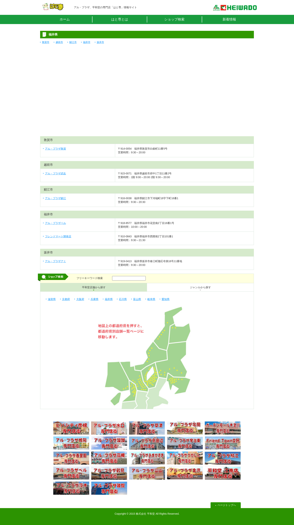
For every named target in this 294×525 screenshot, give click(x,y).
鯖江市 (73, 42)
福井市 (86, 42)
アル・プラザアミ (55, 261)
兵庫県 (94, 299)
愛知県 (166, 299)
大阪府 (80, 299)
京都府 (66, 299)
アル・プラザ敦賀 (55, 148)
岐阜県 (151, 299)
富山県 (137, 299)
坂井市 (100, 42)
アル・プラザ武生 (55, 173)
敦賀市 (45, 42)
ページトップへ (227, 505)
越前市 (59, 42)
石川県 (123, 299)
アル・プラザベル (55, 223)
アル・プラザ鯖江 (55, 198)
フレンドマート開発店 (58, 236)
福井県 (109, 299)
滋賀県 (52, 299)
